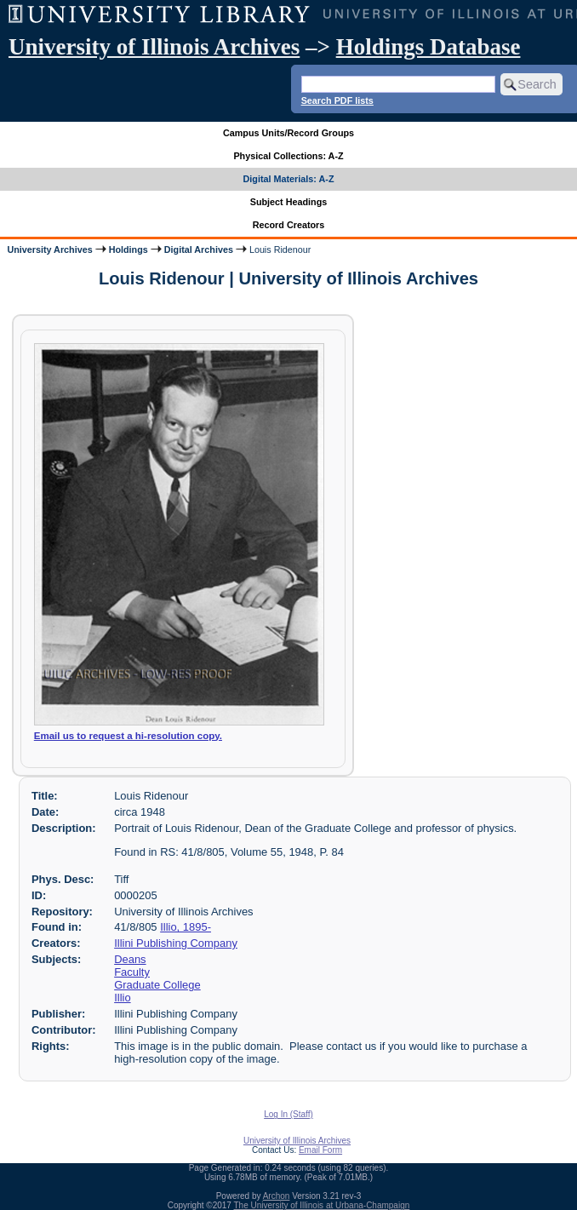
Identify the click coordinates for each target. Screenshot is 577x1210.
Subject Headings (289, 202)
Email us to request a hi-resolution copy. (128, 736)
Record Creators (289, 225)
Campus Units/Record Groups (288, 133)
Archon (276, 1196)
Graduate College (157, 984)
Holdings (128, 249)
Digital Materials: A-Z (288, 179)
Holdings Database (428, 47)
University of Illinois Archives (154, 47)
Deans (130, 959)
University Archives (49, 249)
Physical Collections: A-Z (288, 156)
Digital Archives (198, 249)
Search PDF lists (337, 100)
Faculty (132, 972)
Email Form (320, 1150)
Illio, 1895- (185, 926)
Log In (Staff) (288, 1114)
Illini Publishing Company (175, 943)
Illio (122, 997)
